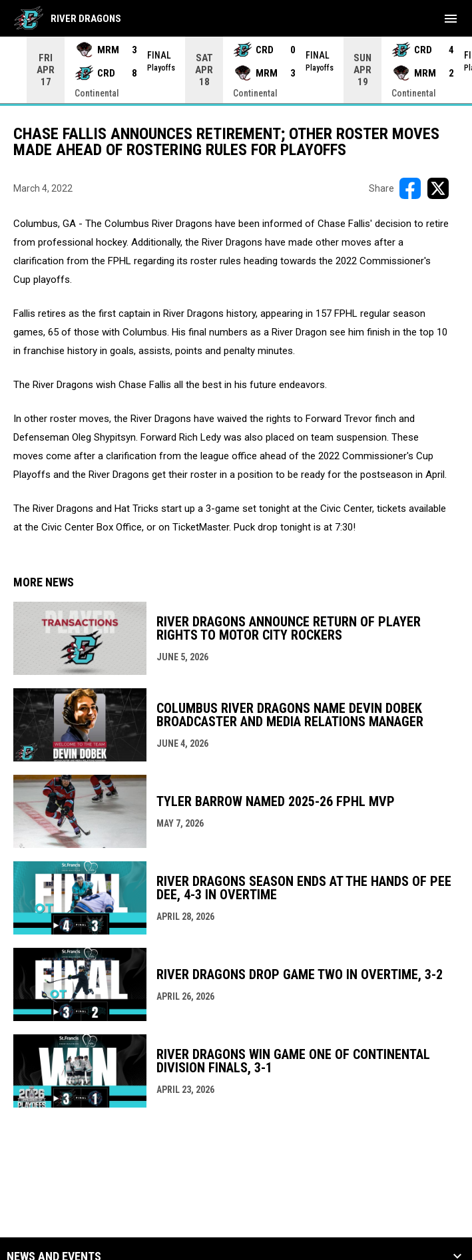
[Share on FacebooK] (410, 188)
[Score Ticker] (236, 70)
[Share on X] (438, 188)
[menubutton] (451, 19)
